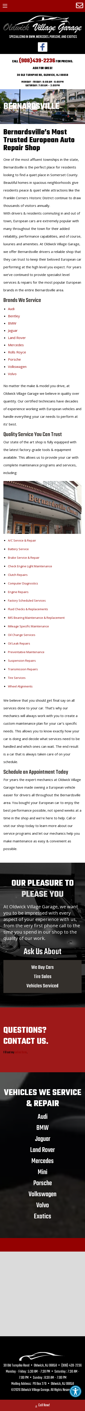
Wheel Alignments (20, 686)
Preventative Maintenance (26, 652)
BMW (12, 323)
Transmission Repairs (23, 669)
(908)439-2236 (37, 61)
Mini (42, 1172)
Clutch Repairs (18, 575)
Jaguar (13, 330)
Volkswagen (17, 366)
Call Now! (42, 1405)
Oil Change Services (21, 635)
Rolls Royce (17, 352)
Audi (11, 308)
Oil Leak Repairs (19, 643)
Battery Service (18, 549)
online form (21, 1052)
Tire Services (17, 678)
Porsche (14, 359)
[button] (75, 1391)
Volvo (12, 373)
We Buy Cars (42, 967)
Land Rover (17, 337)
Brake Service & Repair (23, 558)
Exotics (42, 1216)
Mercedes (16, 345)
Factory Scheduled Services (27, 600)
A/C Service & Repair (22, 540)
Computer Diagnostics (23, 583)
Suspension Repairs (22, 661)
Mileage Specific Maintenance (28, 626)
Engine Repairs (18, 592)
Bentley (14, 316)
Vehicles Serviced (42, 986)
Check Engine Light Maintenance (30, 566)
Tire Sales (42, 976)
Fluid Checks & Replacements (28, 609)
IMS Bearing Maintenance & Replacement (36, 618)
